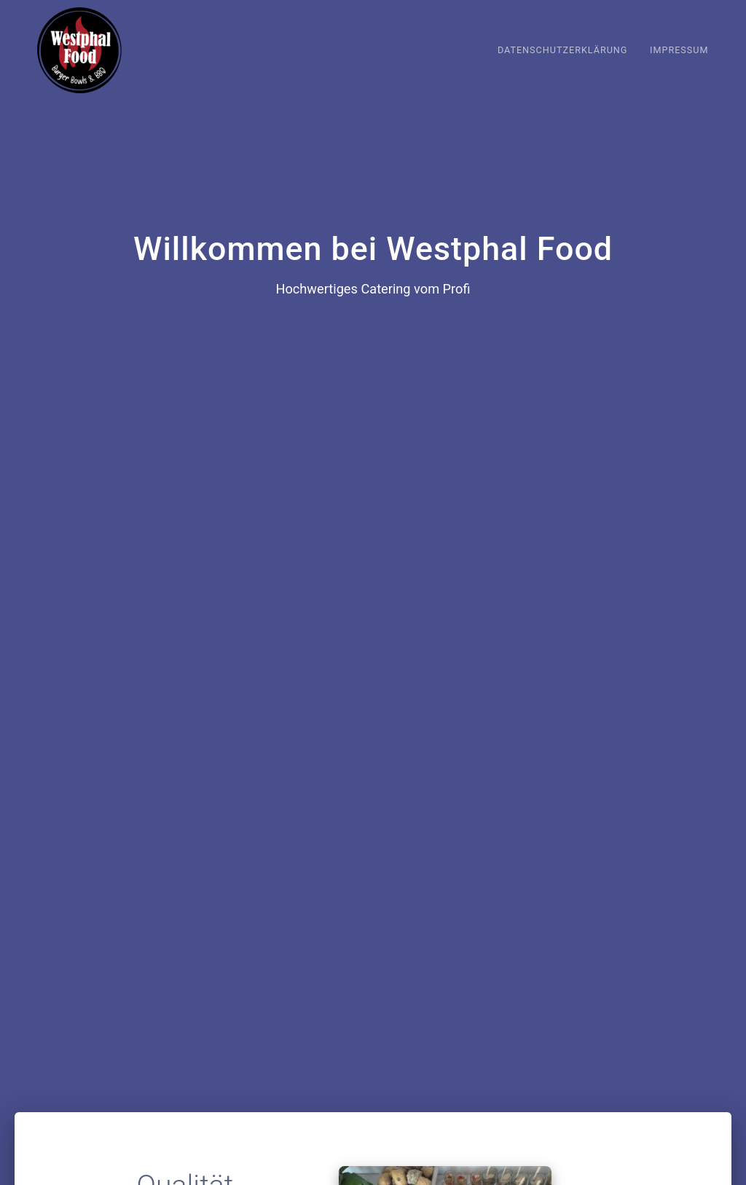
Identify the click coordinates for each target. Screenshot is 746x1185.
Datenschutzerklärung (563, 49)
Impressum (679, 49)
